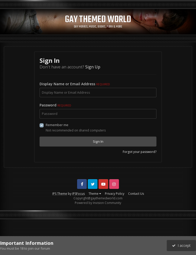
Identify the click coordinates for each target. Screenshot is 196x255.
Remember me (57, 125)
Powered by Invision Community (98, 203)
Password (55, 105)
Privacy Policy (114, 193)
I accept (181, 245)
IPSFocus (78, 193)
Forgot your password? (139, 152)
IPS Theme (59, 193)
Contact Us (136, 193)
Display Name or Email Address (75, 83)
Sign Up (92, 67)
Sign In (98, 141)
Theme (95, 193)
